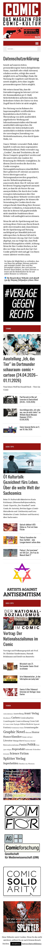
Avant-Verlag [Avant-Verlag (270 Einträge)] (31, 713)
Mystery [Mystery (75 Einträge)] (27, 741)
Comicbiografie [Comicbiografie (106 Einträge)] (9, 721)
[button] (22, 33)
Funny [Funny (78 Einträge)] (22, 728)
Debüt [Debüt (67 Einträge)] (11, 724)
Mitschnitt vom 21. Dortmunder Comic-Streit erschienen (29, 666)
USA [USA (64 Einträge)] (26, 764)
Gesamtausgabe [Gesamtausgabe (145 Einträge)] (31, 727)
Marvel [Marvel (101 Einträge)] (22, 741)
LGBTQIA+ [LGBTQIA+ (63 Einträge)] (30, 737)
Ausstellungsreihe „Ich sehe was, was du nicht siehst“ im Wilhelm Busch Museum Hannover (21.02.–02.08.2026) (30, 414)
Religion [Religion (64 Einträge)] (9, 749)
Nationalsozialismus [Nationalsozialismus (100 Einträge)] (11, 745)
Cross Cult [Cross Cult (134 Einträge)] (34, 721)
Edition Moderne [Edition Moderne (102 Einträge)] (26, 724)
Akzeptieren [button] (16, 944)
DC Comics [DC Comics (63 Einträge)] (6, 724)
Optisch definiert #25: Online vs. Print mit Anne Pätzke (29, 527)
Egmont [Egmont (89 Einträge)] (37, 724)
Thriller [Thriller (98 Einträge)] (22, 764)
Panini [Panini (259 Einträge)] (23, 744)
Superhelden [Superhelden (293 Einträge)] (10, 763)
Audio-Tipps (10, 446)
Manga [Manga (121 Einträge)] (16, 740)
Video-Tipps (10, 603)
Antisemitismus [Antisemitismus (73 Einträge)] (8, 714)
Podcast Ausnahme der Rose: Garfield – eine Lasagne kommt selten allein (30, 540)
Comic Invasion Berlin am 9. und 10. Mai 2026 (30, 428)
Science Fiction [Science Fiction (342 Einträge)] (19, 753)
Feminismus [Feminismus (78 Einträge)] (15, 728)
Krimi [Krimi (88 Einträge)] (24, 737)
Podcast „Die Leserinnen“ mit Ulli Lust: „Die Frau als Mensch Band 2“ (29, 552)
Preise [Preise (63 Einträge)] (37, 745)
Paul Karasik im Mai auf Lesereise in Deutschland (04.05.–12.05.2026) (29, 399)
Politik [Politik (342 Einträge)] (31, 744)
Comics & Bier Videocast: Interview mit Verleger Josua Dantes (30, 692)
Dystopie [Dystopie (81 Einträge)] (17, 724)
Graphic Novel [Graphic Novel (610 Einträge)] (14, 732)
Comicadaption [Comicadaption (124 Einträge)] (27, 718)
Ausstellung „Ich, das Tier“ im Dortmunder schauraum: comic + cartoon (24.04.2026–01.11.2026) (20, 369)
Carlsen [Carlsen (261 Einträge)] (15, 717)
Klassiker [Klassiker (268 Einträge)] (16, 736)
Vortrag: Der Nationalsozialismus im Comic (20, 638)
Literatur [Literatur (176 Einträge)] (8, 740)
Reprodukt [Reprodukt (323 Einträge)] (18, 749)
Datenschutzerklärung (31, 943)
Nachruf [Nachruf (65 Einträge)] (33, 741)
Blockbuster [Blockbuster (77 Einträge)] (7, 718)
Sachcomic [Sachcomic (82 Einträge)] (29, 750)
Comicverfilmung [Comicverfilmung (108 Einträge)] (22, 721)
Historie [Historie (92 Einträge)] (28, 732)
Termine (8, 328)
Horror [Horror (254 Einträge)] (35, 732)
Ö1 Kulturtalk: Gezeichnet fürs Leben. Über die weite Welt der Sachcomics (21, 484)
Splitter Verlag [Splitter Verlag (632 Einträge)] (14, 758)
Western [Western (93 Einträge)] (31, 764)
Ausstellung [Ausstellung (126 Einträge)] (18, 713)
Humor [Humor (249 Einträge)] (7, 736)
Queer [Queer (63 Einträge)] (5, 749)
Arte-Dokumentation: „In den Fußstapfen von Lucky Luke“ (30, 677)
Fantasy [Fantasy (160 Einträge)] (7, 727)
